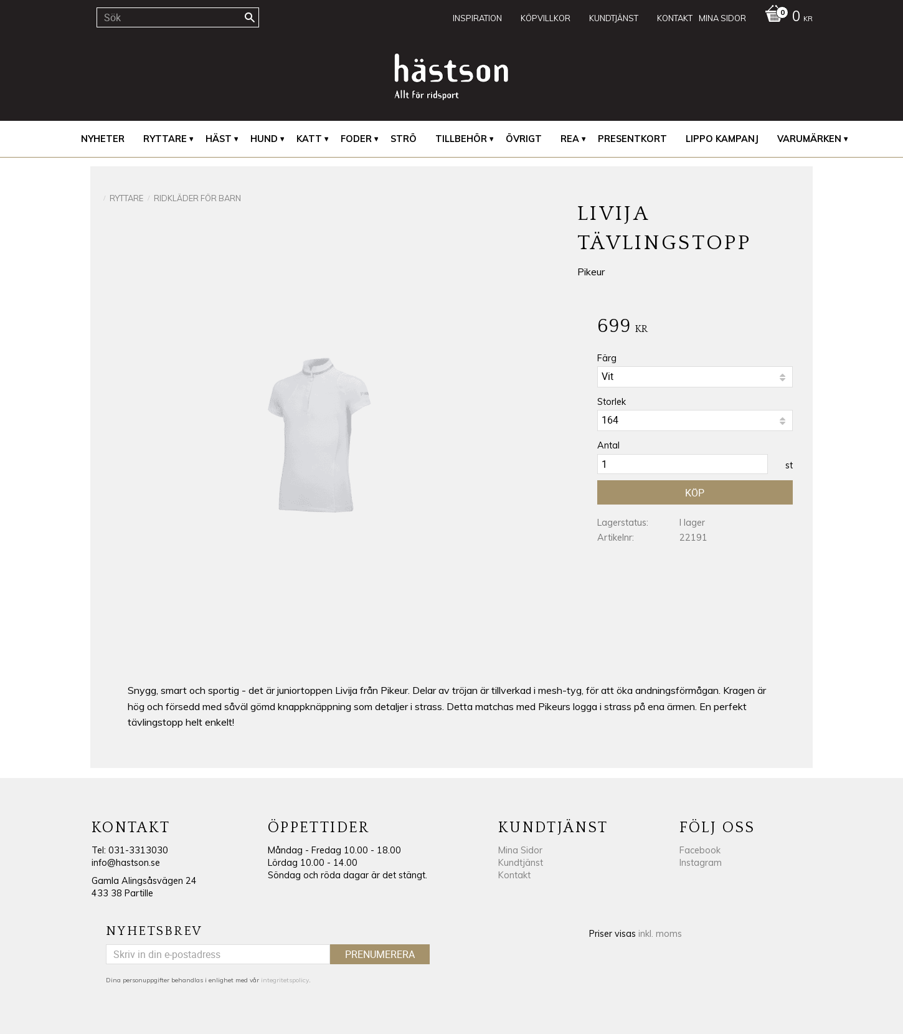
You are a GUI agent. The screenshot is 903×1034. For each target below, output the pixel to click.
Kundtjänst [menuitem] (613, 18)
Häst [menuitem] (219, 139)
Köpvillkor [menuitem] (545, 18)
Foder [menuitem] (356, 139)
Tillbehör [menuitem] (461, 139)
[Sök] (249, 17)
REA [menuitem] (569, 139)
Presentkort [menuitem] (632, 139)
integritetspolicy (285, 980)
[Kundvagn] (786, 17)
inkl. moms (660, 933)
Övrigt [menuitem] (524, 139)
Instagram (700, 862)
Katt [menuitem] (309, 139)
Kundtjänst (520, 862)
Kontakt (514, 875)
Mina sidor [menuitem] (722, 18)
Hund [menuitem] (264, 139)
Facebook (700, 850)
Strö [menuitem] (403, 139)
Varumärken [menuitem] (809, 139)
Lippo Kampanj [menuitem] (722, 139)
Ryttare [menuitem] (165, 139)
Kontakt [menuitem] (675, 18)
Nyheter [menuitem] (103, 139)
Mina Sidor (520, 850)
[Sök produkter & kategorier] (178, 17)
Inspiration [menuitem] (477, 18)
